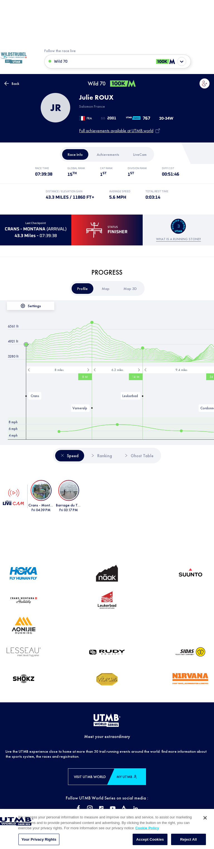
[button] (205, 83)
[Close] (205, 832)
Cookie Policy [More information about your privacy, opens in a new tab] (147, 842)
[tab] (75, 154)
